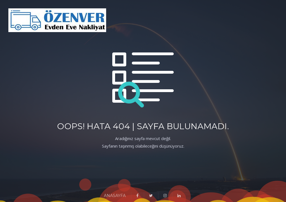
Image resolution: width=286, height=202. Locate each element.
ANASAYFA (115, 195)
